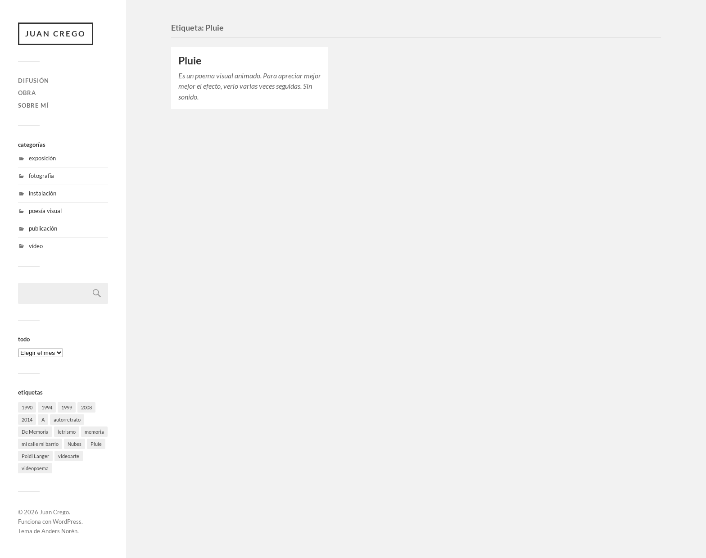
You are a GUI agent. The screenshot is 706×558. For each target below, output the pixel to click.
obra (27, 92)
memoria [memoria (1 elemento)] (94, 432)
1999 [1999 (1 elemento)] (66, 407)
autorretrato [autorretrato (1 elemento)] (67, 419)
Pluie (189, 60)
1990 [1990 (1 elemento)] (27, 407)
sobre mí (33, 105)
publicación (43, 228)
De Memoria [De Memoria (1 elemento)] (35, 432)
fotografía (41, 175)
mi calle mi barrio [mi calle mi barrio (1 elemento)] (40, 444)
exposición (42, 158)
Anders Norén (59, 531)
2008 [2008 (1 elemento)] (86, 407)
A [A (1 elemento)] (43, 419)
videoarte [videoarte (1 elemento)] (68, 456)
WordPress (67, 521)
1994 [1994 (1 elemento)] (46, 407)
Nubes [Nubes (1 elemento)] (74, 444)
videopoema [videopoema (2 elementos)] (35, 468)
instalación (42, 193)
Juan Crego (55, 33)
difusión (33, 80)
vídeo (36, 246)
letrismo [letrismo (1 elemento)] (67, 432)
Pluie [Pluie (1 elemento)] (96, 444)
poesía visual (45, 210)
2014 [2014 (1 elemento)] (27, 419)
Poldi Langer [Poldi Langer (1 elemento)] (35, 456)
